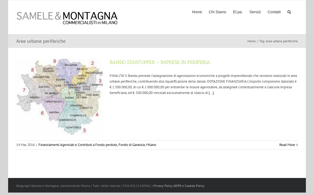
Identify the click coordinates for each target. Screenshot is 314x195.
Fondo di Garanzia (132, 144)
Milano (151, 144)
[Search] (296, 11)
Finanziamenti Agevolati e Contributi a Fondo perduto (77, 144)
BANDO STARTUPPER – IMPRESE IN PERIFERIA (160, 62)
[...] (211, 92)
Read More (287, 144)
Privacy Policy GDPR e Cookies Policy (178, 186)
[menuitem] (187, 11)
